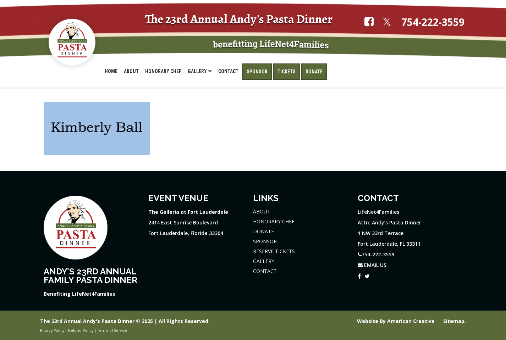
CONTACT (265, 271)
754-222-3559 (432, 22)
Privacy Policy (52, 330)
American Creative (411, 321)
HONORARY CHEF (274, 221)
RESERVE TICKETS (274, 251)
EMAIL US (372, 265)
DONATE (263, 231)
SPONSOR (265, 241)
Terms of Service (112, 330)
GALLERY (263, 261)
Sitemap (453, 321)
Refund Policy (80, 330)
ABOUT (261, 211)
